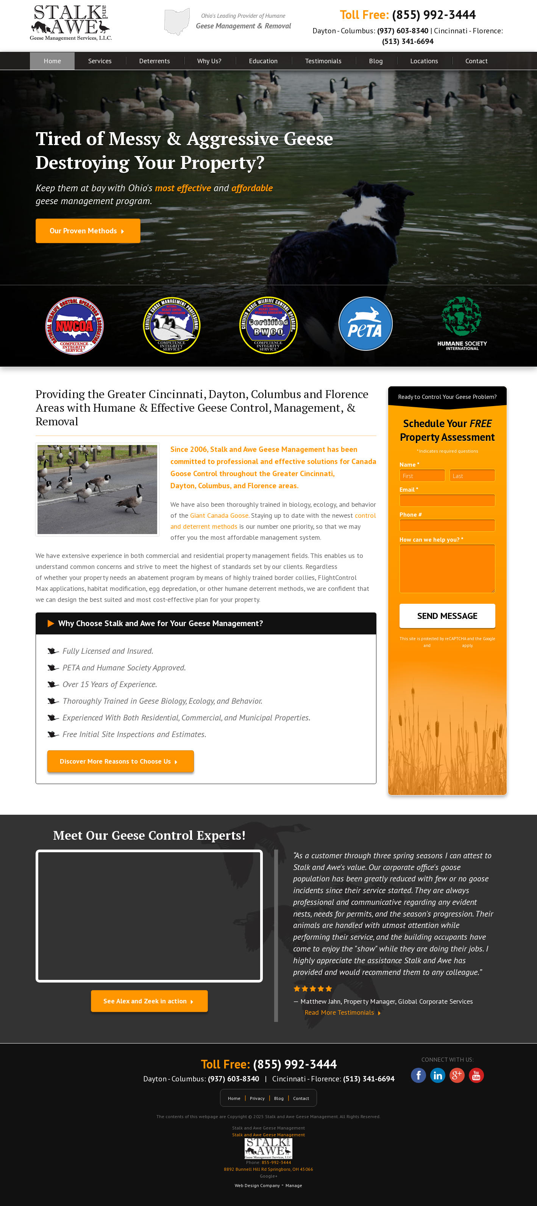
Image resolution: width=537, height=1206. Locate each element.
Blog (376, 60)
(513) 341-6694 (407, 41)
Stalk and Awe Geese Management (268, 1134)
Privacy (257, 1098)
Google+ (269, 1176)
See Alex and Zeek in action (149, 1001)
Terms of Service (446, 645)
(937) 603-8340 (402, 31)
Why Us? (209, 60)
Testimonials (323, 60)
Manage (294, 1185)
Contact (476, 60)
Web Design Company (257, 1185)
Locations (424, 60)
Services (100, 60)
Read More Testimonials (343, 1012)
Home (52, 60)
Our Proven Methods (88, 231)
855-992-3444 (268, 1166)
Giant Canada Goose (219, 515)
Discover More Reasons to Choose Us (120, 761)
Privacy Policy (411, 645)
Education (263, 60)
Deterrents (154, 60)
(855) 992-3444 (434, 14)
